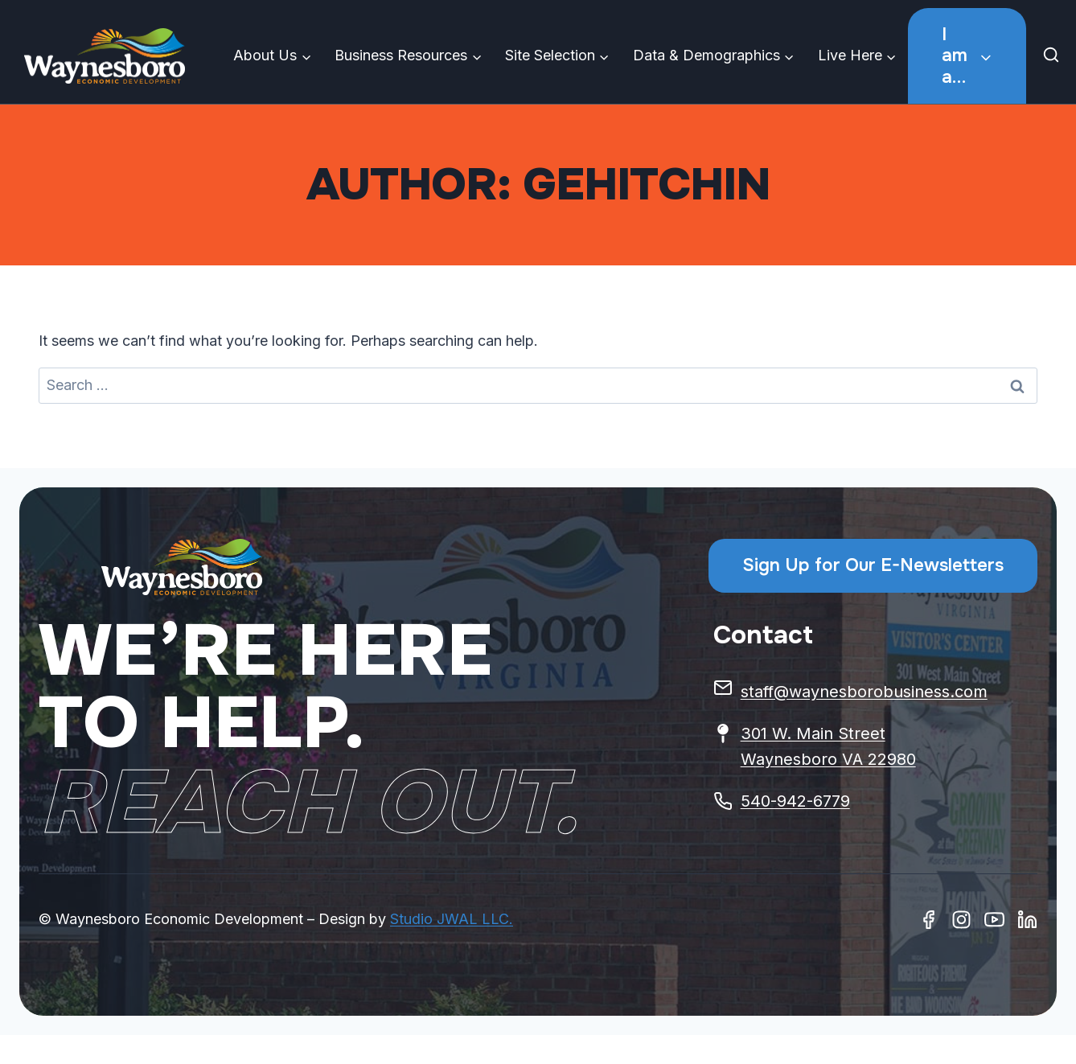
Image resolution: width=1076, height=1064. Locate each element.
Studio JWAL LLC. (451, 918)
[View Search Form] (1055, 56)
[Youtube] (994, 920)
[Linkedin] (1027, 920)
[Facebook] (928, 920)
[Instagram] (961, 920)
